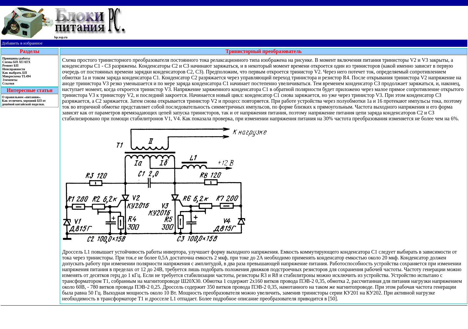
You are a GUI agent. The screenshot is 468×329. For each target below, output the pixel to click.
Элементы (9, 80)
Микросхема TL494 (16, 76)
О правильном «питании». (21, 97)
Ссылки (8, 83)
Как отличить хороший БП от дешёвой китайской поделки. (24, 102)
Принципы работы (16, 58)
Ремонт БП (10, 65)
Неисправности (13, 69)
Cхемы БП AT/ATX (16, 62)
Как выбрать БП (14, 72)
